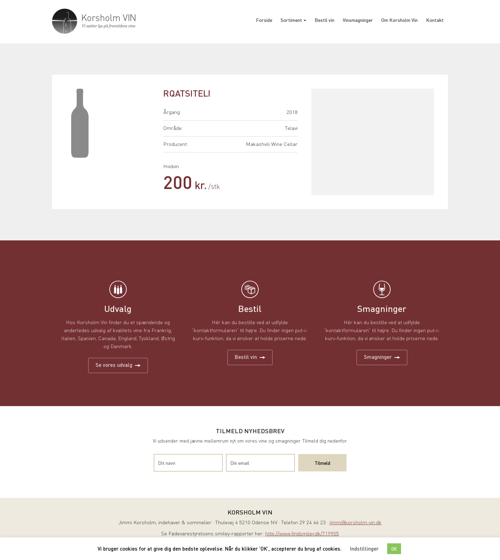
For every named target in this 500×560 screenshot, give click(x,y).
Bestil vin (324, 20)
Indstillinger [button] (364, 548)
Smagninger (382, 356)
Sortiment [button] (291, 20)
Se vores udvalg (118, 364)
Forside (264, 20)
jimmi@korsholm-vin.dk (356, 523)
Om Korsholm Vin (399, 20)
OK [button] (394, 549)
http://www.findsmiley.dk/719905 (302, 534)
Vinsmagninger (358, 20)
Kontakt (435, 20)
